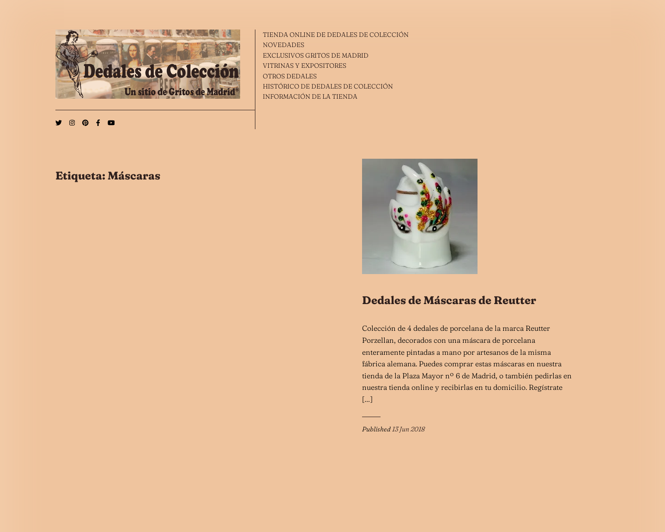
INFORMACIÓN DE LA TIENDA (310, 96)
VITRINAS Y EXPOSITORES (304, 65)
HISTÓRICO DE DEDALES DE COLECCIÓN (328, 86)
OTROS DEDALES (290, 76)
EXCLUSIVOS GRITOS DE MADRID (316, 55)
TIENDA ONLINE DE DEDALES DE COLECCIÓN (336, 34)
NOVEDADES (283, 45)
